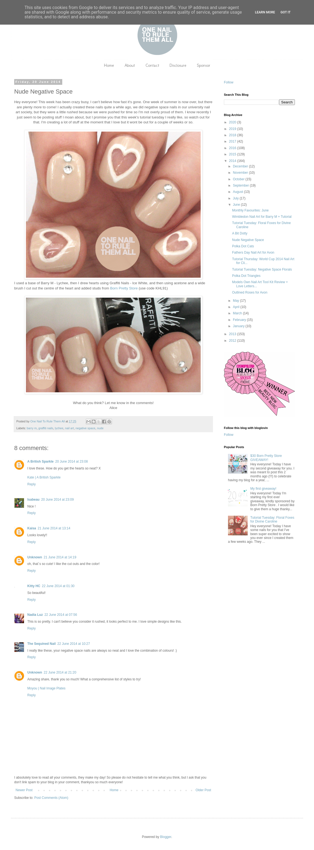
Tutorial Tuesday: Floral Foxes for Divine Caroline (272, 519)
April (236, 307)
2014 (233, 161)
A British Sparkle (40, 461)
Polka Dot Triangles (246, 276)
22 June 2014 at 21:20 (60, 672)
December (241, 166)
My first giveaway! (263, 489)
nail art (69, 428)
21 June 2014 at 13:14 (54, 528)
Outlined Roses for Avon (249, 292)
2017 (233, 141)
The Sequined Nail (41, 644)
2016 (233, 148)
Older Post (203, 790)
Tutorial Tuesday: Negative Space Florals (262, 269)
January (239, 326)
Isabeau (33, 499)
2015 (233, 154)
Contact (152, 65)
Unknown (34, 557)
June (237, 205)
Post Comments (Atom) (51, 798)
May (236, 301)
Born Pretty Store (124, 288)
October (239, 179)
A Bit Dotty (239, 233)
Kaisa (31, 528)
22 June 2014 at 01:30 (58, 586)
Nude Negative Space (248, 240)
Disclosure (178, 65)
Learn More (265, 12)
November (241, 173)
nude (100, 428)
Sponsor (203, 65)
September (241, 185)
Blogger (165, 837)
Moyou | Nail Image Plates (46, 688)
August (238, 192)
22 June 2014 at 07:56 (61, 615)
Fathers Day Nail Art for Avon (253, 252)
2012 (233, 341)
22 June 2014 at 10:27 (73, 644)
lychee (59, 428)
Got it (285, 12)
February (240, 320)
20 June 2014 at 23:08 (71, 461)
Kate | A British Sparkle (44, 477)
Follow (228, 82)
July (236, 198)
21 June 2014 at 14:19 (60, 557)
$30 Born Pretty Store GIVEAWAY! (266, 458)
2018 (233, 135)
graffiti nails (45, 428)
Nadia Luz (35, 615)
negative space (85, 428)
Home (109, 65)
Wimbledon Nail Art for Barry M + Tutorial (262, 217)
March (238, 313)
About (130, 65)
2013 (233, 334)
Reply (31, 484)
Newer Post (24, 790)
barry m (32, 428)
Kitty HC (33, 586)
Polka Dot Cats (243, 246)
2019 (233, 129)
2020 (233, 122)
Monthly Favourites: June (250, 210)
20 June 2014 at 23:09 (57, 499)
